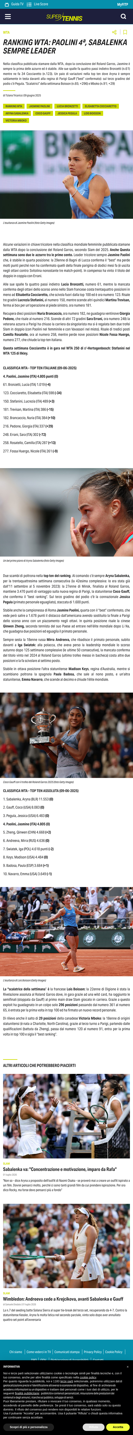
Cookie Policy (113, 1352)
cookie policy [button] (88, 1377)
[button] (127, 1367)
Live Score (37, 4)
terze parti (66, 1381)
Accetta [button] (118, 1427)
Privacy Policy (93, 1352)
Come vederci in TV (39, 1352)
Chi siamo (15, 1352)
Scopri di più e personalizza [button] (28, 1427)
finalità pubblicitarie (27, 1393)
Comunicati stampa (67, 1352)
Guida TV (14, 4)
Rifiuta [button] (93, 1427)
